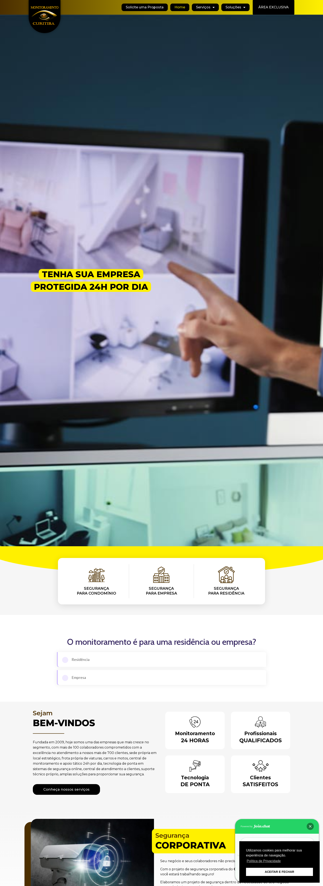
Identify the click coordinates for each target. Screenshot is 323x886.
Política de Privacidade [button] (264, 861)
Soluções (235, 7)
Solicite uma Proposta (145, 7)
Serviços (205, 7)
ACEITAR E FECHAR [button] (279, 871)
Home (179, 7)
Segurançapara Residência (226, 591)
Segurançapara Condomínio (96, 591)
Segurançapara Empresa (161, 591)
